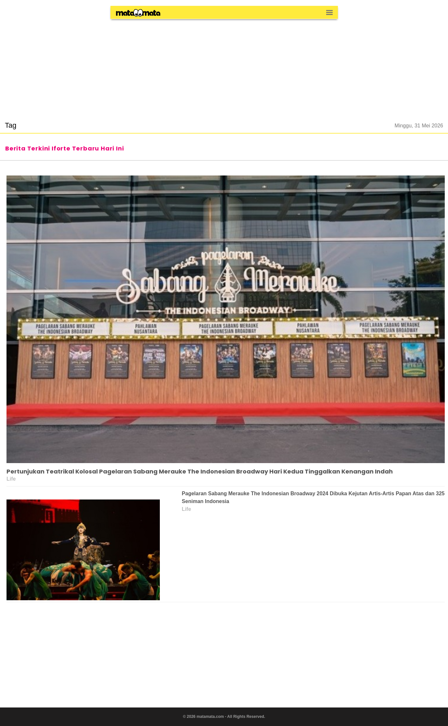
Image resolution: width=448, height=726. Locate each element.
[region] (224, 66)
